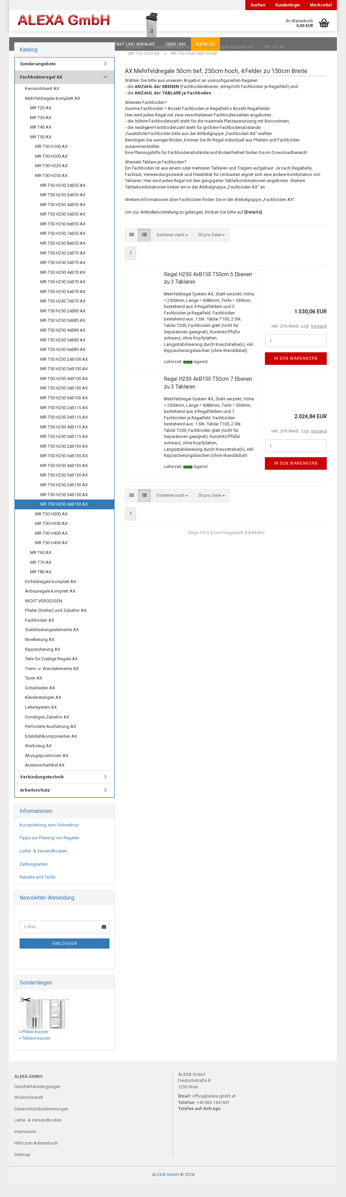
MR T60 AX (40, 566)
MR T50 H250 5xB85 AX (62, 353)
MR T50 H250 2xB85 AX (62, 324)
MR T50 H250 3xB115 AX (64, 430)
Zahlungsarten (34, 877)
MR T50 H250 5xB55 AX (62, 227)
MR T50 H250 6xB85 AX (62, 362)
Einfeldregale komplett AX (50, 595)
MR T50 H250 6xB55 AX (62, 237)
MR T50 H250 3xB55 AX (62, 208)
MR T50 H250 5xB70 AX (62, 295)
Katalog (205, 44)
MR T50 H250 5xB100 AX (64, 401)
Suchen (257, 5)
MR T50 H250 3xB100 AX (64, 382)
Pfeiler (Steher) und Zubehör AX (55, 623)
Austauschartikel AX (45, 778)
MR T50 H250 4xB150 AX (64, 517)
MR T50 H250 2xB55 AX (62, 198)
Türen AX (33, 691)
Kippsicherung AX (42, 662)
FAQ (56, 44)
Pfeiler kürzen (35, 1045)
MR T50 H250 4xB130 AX (64, 479)
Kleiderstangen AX (43, 710)
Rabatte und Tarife (37, 890)
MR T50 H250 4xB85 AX (62, 343)
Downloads (28, 44)
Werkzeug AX (38, 759)
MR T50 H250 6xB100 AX (64, 411)
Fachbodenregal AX (41, 90)
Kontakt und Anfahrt (130, 44)
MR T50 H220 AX (51, 179)
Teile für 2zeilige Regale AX (51, 672)
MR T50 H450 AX (51, 556)
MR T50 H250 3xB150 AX (64, 508)
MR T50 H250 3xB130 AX (64, 469)
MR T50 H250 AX (51, 189)
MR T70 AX (40, 575)
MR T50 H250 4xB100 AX (64, 392)
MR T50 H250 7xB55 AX (62, 246)
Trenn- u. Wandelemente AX (52, 682)
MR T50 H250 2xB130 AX (64, 459)
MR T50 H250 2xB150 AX (64, 498)
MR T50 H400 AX (51, 546)
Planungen (83, 44)
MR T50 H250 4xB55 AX (62, 218)
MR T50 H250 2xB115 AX (64, 421)
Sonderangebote (38, 77)
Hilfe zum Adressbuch (36, 1156)
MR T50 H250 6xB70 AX (62, 305)
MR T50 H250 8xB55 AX (62, 256)
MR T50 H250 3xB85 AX (62, 333)
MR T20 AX (40, 121)
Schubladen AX (40, 701)
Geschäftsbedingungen (37, 1100)
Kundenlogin (287, 5)
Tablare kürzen (36, 1051)
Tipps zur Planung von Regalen (49, 851)
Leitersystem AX (41, 720)
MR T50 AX (40, 150)
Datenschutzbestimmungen (41, 1122)
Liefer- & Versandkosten (43, 864)
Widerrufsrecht (28, 1110)
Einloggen (64, 957)
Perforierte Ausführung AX (50, 739)
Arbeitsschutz (35, 803)
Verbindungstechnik (42, 790)
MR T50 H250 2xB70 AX (62, 266)
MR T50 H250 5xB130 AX (64, 488)
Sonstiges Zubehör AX (47, 730)
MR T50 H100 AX (51, 159)
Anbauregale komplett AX (50, 604)
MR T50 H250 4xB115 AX (64, 440)
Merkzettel (321, 5)
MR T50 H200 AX (51, 169)
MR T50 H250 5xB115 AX (64, 449)
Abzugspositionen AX (46, 769)
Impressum (25, 1145)
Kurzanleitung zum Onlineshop (49, 838)
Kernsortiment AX (42, 102)
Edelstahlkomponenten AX (51, 749)
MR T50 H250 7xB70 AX (62, 314)
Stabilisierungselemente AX (52, 643)
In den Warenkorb (296, 372)
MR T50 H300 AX (51, 527)
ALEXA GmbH (165, 1188)
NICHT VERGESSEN (43, 614)
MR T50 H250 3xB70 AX (62, 276)
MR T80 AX (40, 585)
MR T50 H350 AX (51, 536)
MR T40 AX (40, 140)
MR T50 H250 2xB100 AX (64, 372)
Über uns (175, 44)
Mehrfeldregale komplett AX (52, 111)
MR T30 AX (40, 131)
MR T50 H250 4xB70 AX (62, 285)
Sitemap (22, 1168)
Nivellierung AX (39, 653)
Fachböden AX (39, 633)
